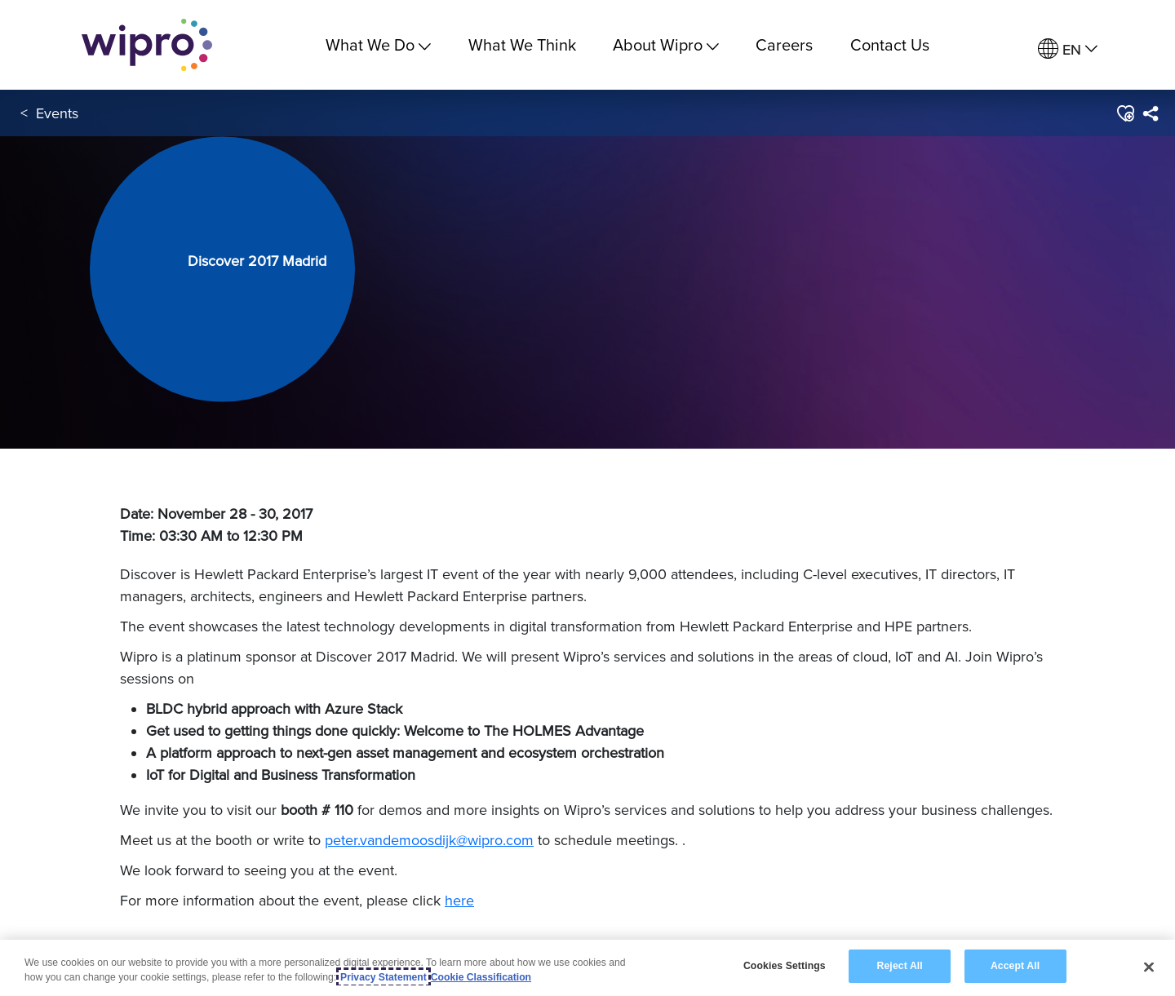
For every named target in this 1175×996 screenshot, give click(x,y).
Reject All (900, 966)
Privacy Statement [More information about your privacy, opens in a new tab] (383, 978)
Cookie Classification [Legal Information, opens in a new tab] (481, 978)
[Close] (1149, 967)
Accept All (1015, 966)
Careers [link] (784, 44)
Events (57, 113)
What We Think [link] (522, 44)
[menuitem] (1067, 49)
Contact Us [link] (889, 44)
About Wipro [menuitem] (666, 44)
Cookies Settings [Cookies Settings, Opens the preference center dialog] (784, 966)
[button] (1124, 113)
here (459, 900)
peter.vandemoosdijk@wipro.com (429, 840)
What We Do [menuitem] (378, 44)
